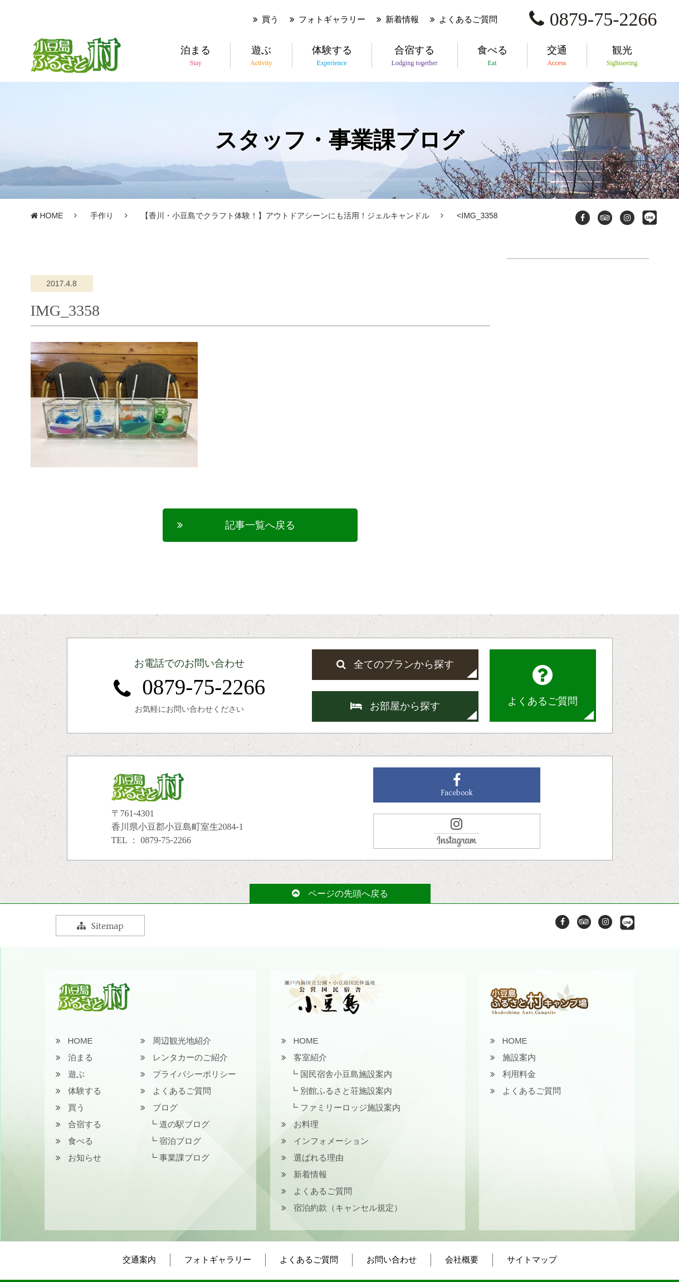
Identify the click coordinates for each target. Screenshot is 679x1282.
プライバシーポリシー (194, 1074)
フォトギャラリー (332, 19)
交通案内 (139, 1259)
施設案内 (519, 1057)
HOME (47, 215)
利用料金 (519, 1074)
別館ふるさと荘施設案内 (346, 1090)
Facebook (456, 785)
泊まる (195, 56)
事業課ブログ (184, 1157)
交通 (557, 56)
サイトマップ (532, 1259)
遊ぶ (261, 56)
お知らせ (84, 1157)
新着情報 (402, 19)
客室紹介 (310, 1057)
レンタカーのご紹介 (190, 1057)
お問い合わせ (392, 1259)
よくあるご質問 (468, 19)
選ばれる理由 (319, 1157)
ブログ (165, 1107)
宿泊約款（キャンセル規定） (348, 1207)
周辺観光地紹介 (182, 1040)
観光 (622, 56)
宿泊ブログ (180, 1141)
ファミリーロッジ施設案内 (350, 1107)
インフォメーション (331, 1141)
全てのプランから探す (395, 664)
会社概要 (461, 1259)
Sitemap (100, 926)
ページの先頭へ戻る (340, 893)
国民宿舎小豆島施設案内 (346, 1074)
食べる (492, 56)
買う (270, 19)
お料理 (306, 1124)
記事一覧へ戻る (260, 525)
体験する (332, 56)
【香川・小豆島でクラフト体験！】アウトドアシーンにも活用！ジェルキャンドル (285, 215)
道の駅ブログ (184, 1124)
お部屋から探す (395, 706)
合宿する (415, 56)
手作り (102, 215)
